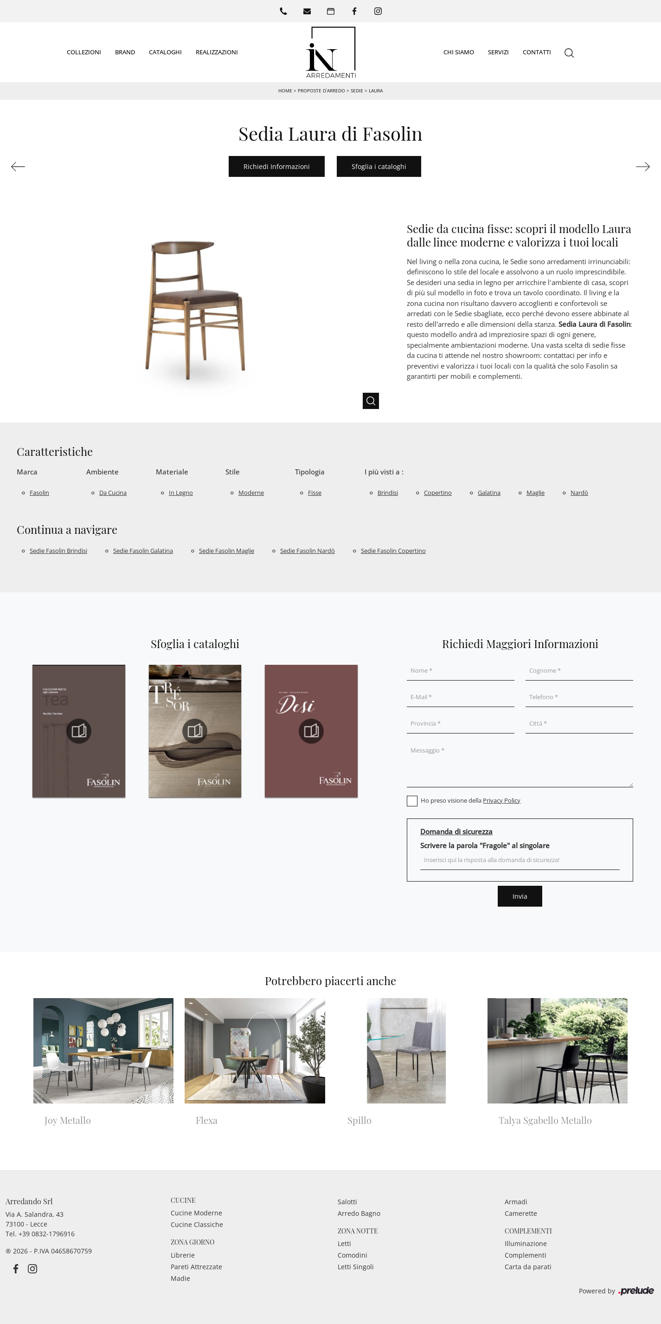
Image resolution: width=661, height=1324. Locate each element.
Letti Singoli (356, 1266)
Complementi (525, 1255)
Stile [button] (232, 471)
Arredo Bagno (359, 1212)
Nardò (579, 492)
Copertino (438, 492)
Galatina (489, 492)
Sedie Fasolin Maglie (226, 550)
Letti (344, 1243)
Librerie (183, 1254)
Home (285, 90)
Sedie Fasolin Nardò (307, 550)
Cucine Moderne (196, 1212)
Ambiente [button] (102, 471)
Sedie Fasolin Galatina (143, 550)
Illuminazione (526, 1243)
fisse (314, 492)
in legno (181, 492)
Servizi (498, 51)
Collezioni (84, 51)
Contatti (537, 51)
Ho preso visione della (470, 800)
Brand (125, 51)
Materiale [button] (172, 471)
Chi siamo (458, 51)
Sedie (357, 90)
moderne (251, 492)
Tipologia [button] (310, 471)
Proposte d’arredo (321, 90)
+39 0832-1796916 (47, 1233)
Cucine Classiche (197, 1224)
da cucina (113, 492)
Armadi (516, 1201)
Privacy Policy (501, 800)
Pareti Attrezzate (196, 1266)
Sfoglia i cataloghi (379, 166)
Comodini (352, 1255)
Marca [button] (27, 471)
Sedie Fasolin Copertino (393, 550)
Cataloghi (165, 51)
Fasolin (39, 492)
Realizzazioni (217, 51)
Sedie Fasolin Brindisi (58, 550)
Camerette (521, 1212)
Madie (180, 1277)
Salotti (347, 1201)
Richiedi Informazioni (277, 166)
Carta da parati (528, 1266)
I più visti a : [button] (384, 471)
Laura (376, 90)
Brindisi (388, 492)
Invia (520, 895)
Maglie (535, 492)
